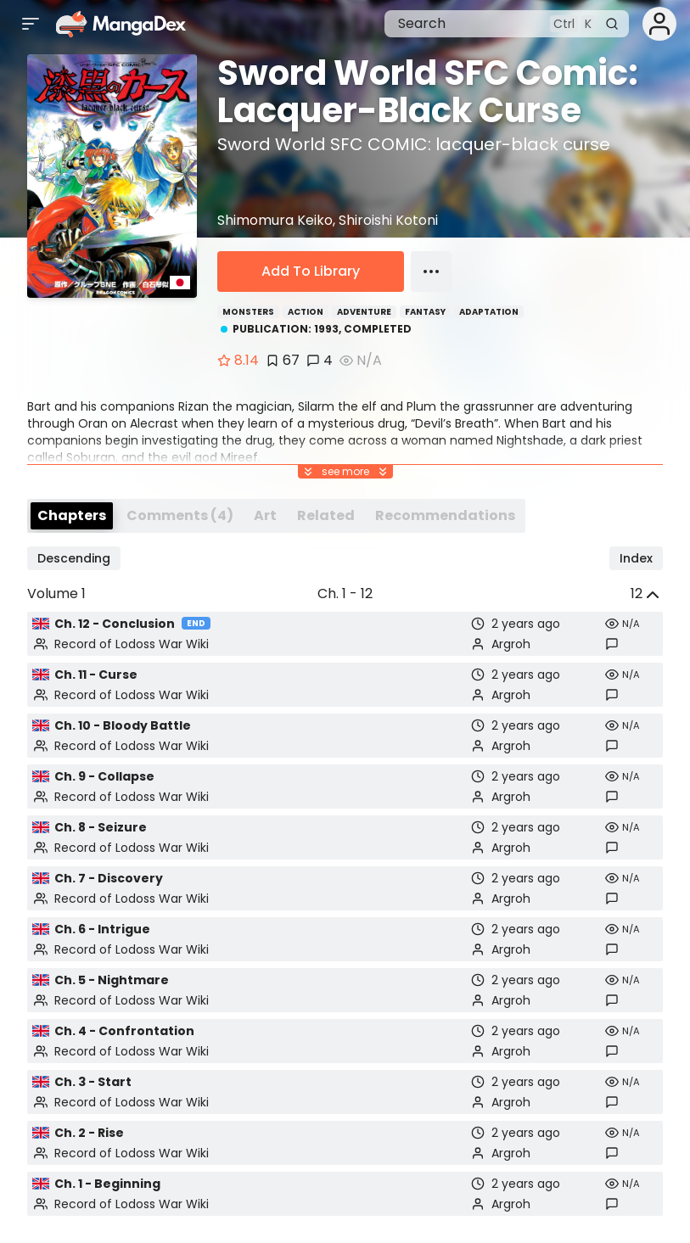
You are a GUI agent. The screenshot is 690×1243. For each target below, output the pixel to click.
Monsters (248, 311)
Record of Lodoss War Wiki (131, 643)
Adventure (364, 311)
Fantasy (425, 311)
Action (305, 311)
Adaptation (489, 311)
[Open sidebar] (31, 24)
